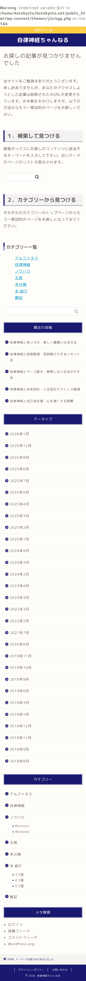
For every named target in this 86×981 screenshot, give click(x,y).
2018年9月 (19, 749)
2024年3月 (19, 562)
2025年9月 (19, 457)
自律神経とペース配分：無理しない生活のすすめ (45, 374)
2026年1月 (19, 434)
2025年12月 (21, 445)
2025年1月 (19, 539)
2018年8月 (19, 761)
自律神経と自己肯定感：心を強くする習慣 (41, 401)
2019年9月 (19, 679)
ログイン (15, 924)
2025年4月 (19, 504)
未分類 (21, 284)
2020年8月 (19, 644)
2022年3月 (19, 609)
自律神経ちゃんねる (43, 39)
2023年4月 (19, 585)
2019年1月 (19, 714)
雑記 (19, 297)
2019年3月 (19, 702)
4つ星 (19, 880)
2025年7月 (19, 480)
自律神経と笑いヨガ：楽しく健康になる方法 (43, 342)
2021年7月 (19, 632)
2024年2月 (19, 574)
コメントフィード (23, 937)
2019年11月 (21, 656)
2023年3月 (19, 597)
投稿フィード (19, 931)
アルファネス (26, 258)
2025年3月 (19, 515)
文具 (19, 277)
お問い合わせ (60, 969)
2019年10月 (21, 667)
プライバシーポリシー (31, 969)
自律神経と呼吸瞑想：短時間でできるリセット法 (45, 357)
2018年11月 (21, 737)
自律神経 (23, 264)
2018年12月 (21, 726)
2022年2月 (19, 621)
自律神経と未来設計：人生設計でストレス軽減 (45, 389)
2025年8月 (19, 469)
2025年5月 (19, 492)
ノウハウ (23, 271)
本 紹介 (21, 291)
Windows (22, 831)
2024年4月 (19, 550)
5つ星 (19, 886)
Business (22, 826)
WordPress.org (21, 944)
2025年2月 (19, 527)
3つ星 (19, 874)
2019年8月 (19, 690)
